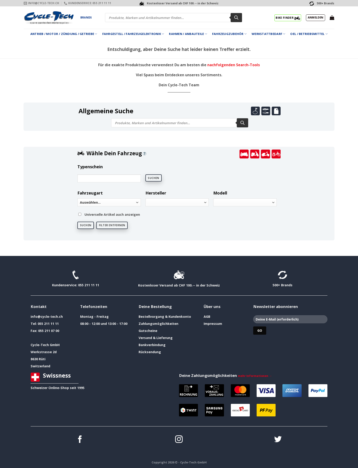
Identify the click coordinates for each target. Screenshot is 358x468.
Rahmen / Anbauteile (188, 34)
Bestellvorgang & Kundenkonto (165, 316)
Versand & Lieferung (156, 338)
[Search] (236, 17)
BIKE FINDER (288, 17)
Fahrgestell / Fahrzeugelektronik (133, 34)
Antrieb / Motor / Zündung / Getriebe (63, 34)
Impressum (213, 323)
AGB (207, 316)
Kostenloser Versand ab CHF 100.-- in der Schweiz (179, 285)
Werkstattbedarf (268, 34)
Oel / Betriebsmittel (309, 34)
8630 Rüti (38, 359)
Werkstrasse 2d (44, 352)
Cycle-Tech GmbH (45, 345)
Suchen (153, 178)
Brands (86, 17)
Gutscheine (148, 331)
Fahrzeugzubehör (229, 34)
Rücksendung (150, 352)
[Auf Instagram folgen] (179, 440)
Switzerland (40, 366)
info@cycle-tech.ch (47, 316)
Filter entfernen (112, 225)
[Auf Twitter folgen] (278, 440)
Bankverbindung (152, 345)
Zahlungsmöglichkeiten (158, 323)
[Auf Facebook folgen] (80, 440)
